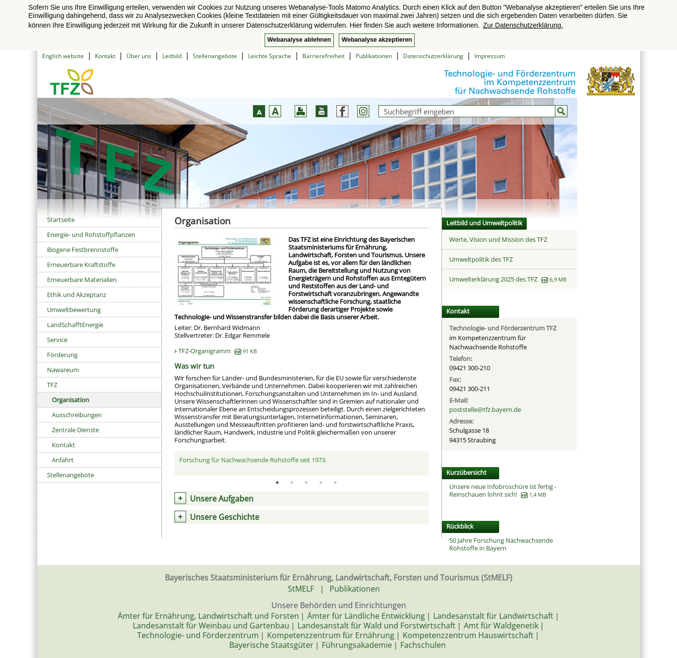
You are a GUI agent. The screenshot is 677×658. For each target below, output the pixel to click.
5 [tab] (335, 482)
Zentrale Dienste (75, 429)
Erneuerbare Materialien (82, 279)
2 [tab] (292, 482)
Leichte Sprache (269, 56)
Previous (167, 463)
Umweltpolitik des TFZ (481, 259)
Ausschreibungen (77, 414)
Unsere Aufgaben (221, 498)
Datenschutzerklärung (433, 56)
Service (57, 339)
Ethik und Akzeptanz (76, 294)
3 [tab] (306, 482)
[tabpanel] (301, 463)
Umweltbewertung (74, 309)
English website (63, 56)
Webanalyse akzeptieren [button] (377, 39)
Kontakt (105, 56)
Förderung (62, 354)
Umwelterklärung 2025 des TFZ (493, 279)
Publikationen (374, 56)
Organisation (70, 399)
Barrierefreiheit (323, 56)
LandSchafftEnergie (75, 324)
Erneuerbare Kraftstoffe (81, 264)
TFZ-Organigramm (217, 350)
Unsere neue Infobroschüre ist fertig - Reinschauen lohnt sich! (502, 490)
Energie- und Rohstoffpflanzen (91, 234)
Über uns (138, 56)
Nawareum (63, 369)
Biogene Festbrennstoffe (82, 249)
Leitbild (172, 56)
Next (436, 463)
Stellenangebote (215, 56)
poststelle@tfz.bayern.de (485, 409)
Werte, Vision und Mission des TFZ (498, 239)
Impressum (489, 56)
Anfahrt (63, 459)
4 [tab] (321, 482)
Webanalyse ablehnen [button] (299, 39)
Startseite (61, 219)
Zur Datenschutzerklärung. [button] (523, 25)
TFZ (52, 384)
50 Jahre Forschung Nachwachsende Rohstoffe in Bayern (501, 544)
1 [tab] (277, 482)
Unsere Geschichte (224, 517)
